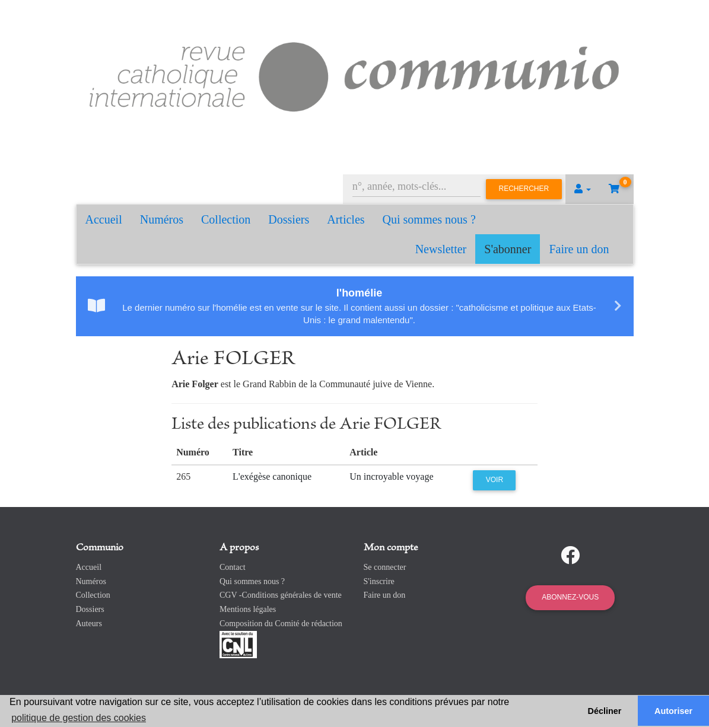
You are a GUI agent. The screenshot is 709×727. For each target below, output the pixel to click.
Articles (345, 219)
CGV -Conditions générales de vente (281, 595)
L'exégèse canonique (272, 476)
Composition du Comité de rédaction (281, 623)
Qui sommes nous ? (429, 219)
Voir (494, 480)
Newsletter (441, 249)
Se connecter (385, 567)
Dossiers (288, 219)
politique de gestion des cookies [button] (78, 718)
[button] (582, 189)
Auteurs (89, 623)
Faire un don (579, 249)
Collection (225, 219)
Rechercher (524, 188)
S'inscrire (379, 581)
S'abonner (507, 249)
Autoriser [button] (673, 711)
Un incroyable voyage (391, 476)
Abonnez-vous (570, 597)
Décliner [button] (605, 711)
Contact (233, 567)
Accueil (103, 219)
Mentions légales (248, 609)
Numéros (161, 219)
